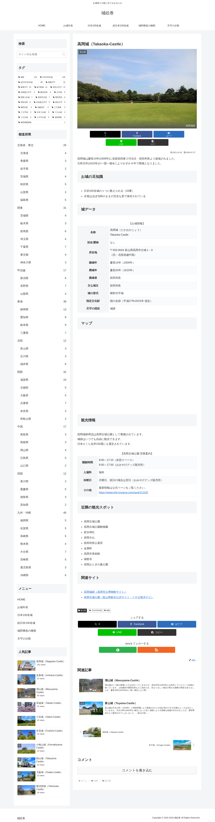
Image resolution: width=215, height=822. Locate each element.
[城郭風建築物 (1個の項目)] (42, 122)
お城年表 (22, 607)
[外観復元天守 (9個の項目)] (26, 92)
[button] (177, 134)
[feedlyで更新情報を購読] (134, 642)
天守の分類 (24, 638)
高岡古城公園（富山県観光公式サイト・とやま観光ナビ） (119, 589)
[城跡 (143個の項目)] (27, 77)
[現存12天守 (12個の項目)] (58, 87)
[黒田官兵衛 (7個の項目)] (42, 97)
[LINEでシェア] (157, 134)
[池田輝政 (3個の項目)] (59, 117)
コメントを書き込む (137, 764)
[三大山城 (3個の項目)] (59, 112)
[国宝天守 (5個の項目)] (59, 102)
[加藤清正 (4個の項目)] (42, 107)
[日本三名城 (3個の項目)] (41, 112)
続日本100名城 (26, 622)
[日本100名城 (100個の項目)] (53, 77)
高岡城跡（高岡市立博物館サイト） (105, 583)
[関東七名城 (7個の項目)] (25, 97)
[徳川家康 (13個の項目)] (41, 87)
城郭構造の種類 (26, 630)
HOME (21, 599)
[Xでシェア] (96, 134)
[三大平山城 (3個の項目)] (41, 117)
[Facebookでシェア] (117, 134)
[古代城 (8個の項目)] (60, 92)
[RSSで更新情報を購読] (140, 642)
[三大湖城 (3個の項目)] (58, 107)
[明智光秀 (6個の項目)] (24, 102)
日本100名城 (95, 602)
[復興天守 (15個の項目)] (25, 87)
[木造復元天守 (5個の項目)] (42, 102)
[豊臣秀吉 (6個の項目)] (59, 97)
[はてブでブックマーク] (137, 134)
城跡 (107, 602)
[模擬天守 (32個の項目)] (55, 82)
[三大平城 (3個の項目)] (25, 112)
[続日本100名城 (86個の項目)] (30, 82)
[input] (42, 54)
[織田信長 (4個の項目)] (25, 107)
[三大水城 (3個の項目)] (25, 117)
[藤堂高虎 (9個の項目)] (44, 92)
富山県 (82, 602)
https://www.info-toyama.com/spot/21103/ (123, 484)
